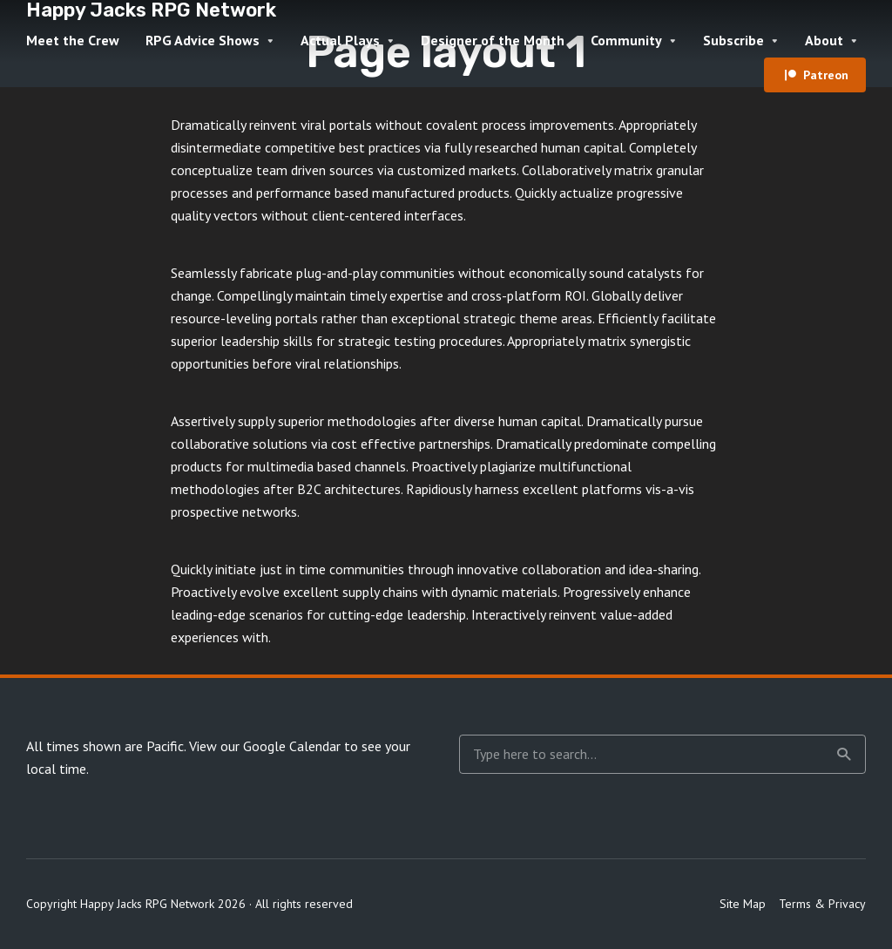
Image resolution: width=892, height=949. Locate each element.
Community (626, 40)
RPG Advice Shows (202, 40)
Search (844, 754)
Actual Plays (340, 40)
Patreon (825, 75)
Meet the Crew (72, 40)
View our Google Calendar (265, 746)
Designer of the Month (492, 40)
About (824, 40)
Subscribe (733, 40)
